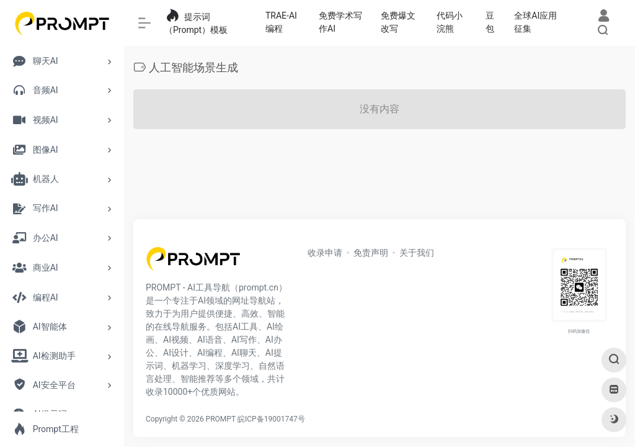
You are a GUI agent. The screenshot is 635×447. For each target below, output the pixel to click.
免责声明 (370, 253)
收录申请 (325, 253)
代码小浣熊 (450, 22)
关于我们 (416, 253)
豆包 (490, 22)
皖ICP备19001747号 (271, 419)
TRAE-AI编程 (281, 22)
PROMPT (221, 419)
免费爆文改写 (398, 22)
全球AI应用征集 (535, 22)
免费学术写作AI (340, 22)
